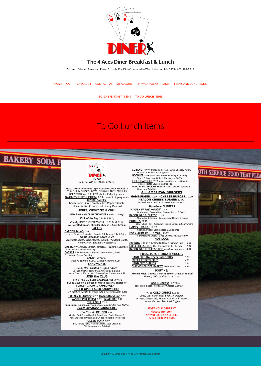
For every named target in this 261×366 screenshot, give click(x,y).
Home (58, 84)
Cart (69, 84)
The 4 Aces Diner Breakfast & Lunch (130, 61)
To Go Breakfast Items (115, 96)
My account (125, 84)
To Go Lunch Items (149, 96)
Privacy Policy (148, 84)
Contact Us (103, 84)
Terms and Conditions (190, 84)
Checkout (84, 84)
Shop (166, 84)
